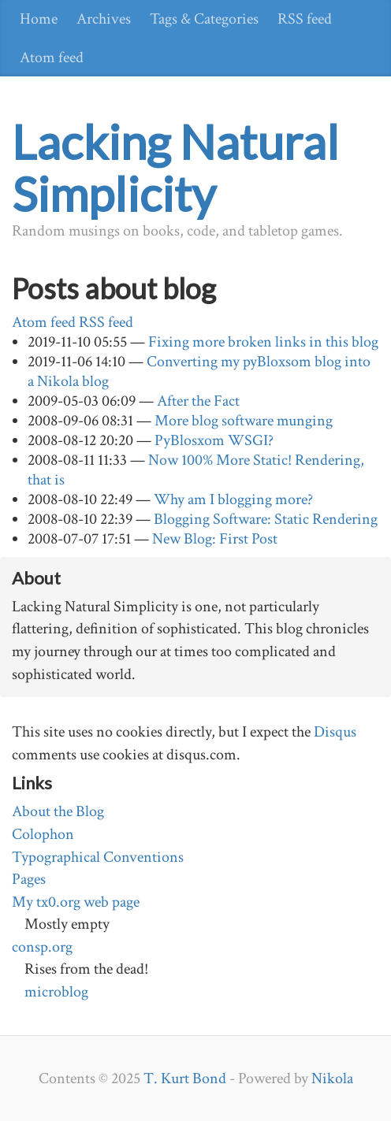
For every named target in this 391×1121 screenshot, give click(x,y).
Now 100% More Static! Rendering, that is (196, 470)
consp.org (42, 947)
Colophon (43, 834)
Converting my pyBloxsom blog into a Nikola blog (199, 371)
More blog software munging (244, 420)
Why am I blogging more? (233, 499)
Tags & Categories (204, 19)
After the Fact (198, 401)
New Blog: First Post (214, 539)
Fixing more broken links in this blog (263, 342)
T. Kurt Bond (184, 1078)
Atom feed (52, 57)
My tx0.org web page (76, 902)
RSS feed (304, 19)
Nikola (332, 1078)
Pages (29, 879)
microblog (56, 992)
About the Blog (58, 811)
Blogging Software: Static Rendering (266, 519)
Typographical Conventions (98, 857)
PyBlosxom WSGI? (214, 440)
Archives (103, 19)
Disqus (335, 732)
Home (39, 19)
